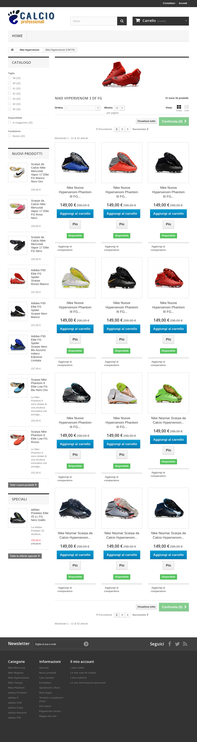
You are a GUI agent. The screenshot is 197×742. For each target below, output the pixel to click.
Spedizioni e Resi (49, 687)
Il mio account (82, 661)
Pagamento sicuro (50, 711)
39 (17, 78)
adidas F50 (14, 717)
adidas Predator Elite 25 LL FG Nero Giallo (39, 515)
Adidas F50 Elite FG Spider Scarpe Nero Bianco (39, 310)
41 (17, 88)
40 (17, 83)
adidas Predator (17, 692)
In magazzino (23, 122)
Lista (186, 108)
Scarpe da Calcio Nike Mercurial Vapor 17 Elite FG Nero (40, 244)
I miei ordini (77, 667)
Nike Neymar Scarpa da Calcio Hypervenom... (168, 420)
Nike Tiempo (15, 682)
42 (17, 93)
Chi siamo (45, 706)
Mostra (108, 107)
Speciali (19, 499)
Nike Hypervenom (18, 677)
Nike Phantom (16, 687)
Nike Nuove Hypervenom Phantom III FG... (75, 192)
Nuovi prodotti (27, 153)
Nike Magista (15, 672)
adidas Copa (15, 707)
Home (17, 35)
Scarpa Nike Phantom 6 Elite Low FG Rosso (39, 437)
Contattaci (169, 3)
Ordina (59, 107)
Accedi (183, 3)
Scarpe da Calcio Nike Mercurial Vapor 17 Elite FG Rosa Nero (40, 209)
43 (17, 98)
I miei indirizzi (78, 677)
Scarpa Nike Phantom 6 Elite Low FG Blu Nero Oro (39, 385)
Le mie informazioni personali (87, 682)
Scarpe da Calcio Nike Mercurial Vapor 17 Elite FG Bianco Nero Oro (40, 172)
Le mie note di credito (83, 672)
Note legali (45, 692)
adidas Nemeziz (17, 712)
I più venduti (46, 677)
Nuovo (19, 136)
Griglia (179, 108)
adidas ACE (15, 702)
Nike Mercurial (16, 667)
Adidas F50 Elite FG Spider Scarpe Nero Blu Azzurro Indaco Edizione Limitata (39, 348)
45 (17, 109)
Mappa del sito (48, 716)
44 (17, 104)
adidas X (13, 697)
